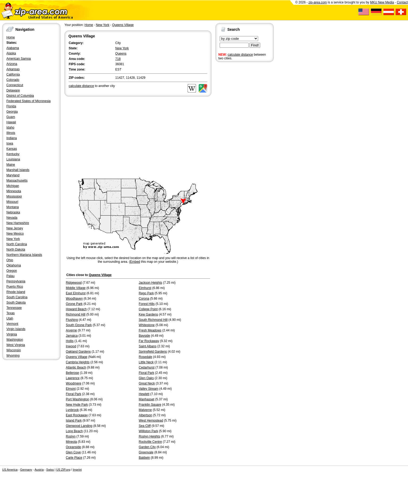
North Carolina (16, 244)
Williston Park (148, 431)
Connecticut (14, 85)
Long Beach (74, 431)
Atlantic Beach (76, 367)
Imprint (77, 469)
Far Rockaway (149, 341)
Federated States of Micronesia (28, 101)
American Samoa (18, 58)
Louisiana (13, 159)
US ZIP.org (63, 469)
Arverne (71, 330)
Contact (402, 2)
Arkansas (13, 69)
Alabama (12, 48)
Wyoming (13, 355)
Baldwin (144, 458)
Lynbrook (72, 410)
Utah (9, 318)
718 (118, 59)
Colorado (12, 80)
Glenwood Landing (79, 426)
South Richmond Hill (153, 320)
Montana (12, 207)
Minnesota (13, 191)
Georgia (12, 111)
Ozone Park (74, 304)
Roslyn (71, 436)
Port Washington (77, 399)
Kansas (11, 149)
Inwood (71, 346)
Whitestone (147, 325)
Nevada (11, 218)
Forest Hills (147, 304)
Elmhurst (145, 288)
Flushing (72, 320)
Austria (39, 469)
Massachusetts (17, 180)
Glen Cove (73, 452)
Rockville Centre (150, 442)
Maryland (12, 175)
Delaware (13, 90)
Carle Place (74, 458)
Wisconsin (13, 350)
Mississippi (14, 196)
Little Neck (146, 362)
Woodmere (73, 383)
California (13, 74)
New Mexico (15, 233)
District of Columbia (20, 96)
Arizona (11, 64)
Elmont (71, 389)
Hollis (69, 341)
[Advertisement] (236, 145)
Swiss (50, 469)
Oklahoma (13, 265)
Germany (26, 469)
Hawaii (11, 122)
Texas (10, 313)
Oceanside (73, 447)
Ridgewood (74, 283)
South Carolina (16, 297)
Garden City (147, 447)
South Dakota (16, 302)
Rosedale (145, 357)
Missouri (12, 202)
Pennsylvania (15, 281)
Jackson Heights (150, 283)
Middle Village (76, 288)
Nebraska (13, 212)
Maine (10, 165)
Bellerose (72, 373)
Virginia (11, 334)
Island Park (74, 420)
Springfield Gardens (153, 351)
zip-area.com (318, 2)
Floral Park (146, 373)
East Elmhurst (76, 293)
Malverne (145, 410)
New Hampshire (17, 223)
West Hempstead (151, 420)
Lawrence (73, 378)
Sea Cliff (145, 426)
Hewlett (144, 394)
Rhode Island (15, 292)
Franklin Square (150, 404)
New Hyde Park (77, 404)
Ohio (9, 260)
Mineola (71, 442)
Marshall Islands (17, 170)
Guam (10, 117)
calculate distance (240, 54)
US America (10, 469)
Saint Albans (148, 346)
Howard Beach (76, 309)
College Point (148, 309)
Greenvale (146, 452)
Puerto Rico (14, 286)
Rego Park (146, 293)
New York (13, 239)
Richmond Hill (75, 314)
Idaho (10, 127)
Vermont (12, 324)
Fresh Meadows (150, 330)
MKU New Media (382, 2)
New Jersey (14, 228)
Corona (144, 298)
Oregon (11, 271)
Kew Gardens (148, 314)
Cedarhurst (146, 367)
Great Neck (147, 383)
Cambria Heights (77, 362)
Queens (121, 53)
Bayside (144, 336)
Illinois (10, 133)
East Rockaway (77, 415)
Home (10, 37)
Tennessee (14, 308)
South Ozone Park (79, 325)
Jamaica (72, 336)
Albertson (145, 415)
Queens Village (123, 25)
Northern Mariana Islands (24, 255)
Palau (10, 276)
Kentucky (12, 154)
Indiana (11, 138)
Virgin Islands (15, 329)
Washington (14, 340)
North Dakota (15, 249)
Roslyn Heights (149, 436)
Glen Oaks (146, 378)
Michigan (12, 186)
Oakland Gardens (78, 351)
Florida (11, 106)
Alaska (11, 53)
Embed (135, 262)
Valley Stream (148, 389)
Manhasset (146, 399)
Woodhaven (74, 298)
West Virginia (15, 345)
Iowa (9, 143)
